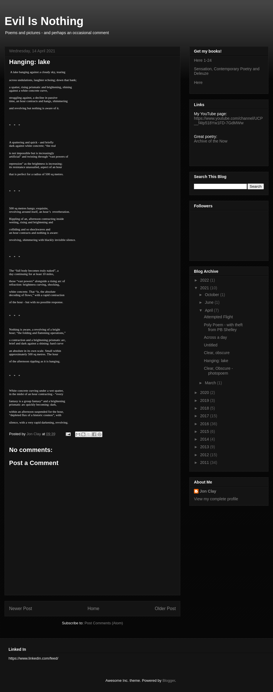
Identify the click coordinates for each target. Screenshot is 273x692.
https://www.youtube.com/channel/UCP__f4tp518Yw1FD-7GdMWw (228, 120)
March (211, 383)
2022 (205, 280)
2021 (205, 288)
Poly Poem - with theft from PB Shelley (223, 327)
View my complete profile (216, 499)
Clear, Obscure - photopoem (218, 370)
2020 (205, 392)
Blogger (168, 680)
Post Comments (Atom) (103, 623)
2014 (205, 439)
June (209, 302)
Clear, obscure (216, 352)
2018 (205, 408)
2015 (205, 431)
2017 (205, 416)
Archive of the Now (211, 141)
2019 (205, 400)
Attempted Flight (218, 317)
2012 (205, 455)
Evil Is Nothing (44, 21)
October (212, 294)
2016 (205, 424)
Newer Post (20, 608)
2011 (205, 462)
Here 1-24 (203, 60)
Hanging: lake (216, 360)
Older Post (165, 608)
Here (198, 82)
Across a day (215, 337)
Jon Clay (208, 491)
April (209, 310)
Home (94, 608)
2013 (205, 447)
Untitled (210, 345)
